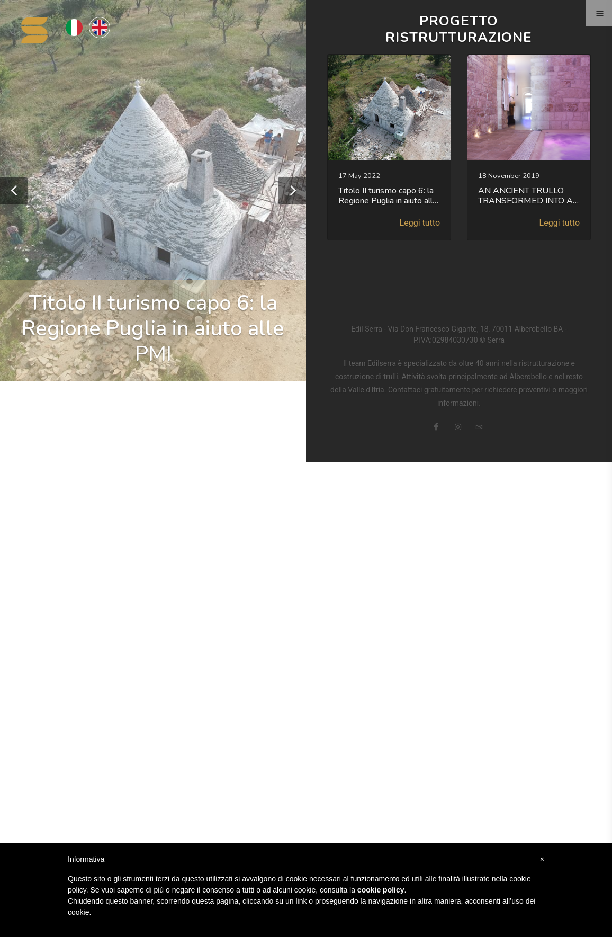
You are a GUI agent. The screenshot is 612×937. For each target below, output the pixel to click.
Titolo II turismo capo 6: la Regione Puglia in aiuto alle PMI (153, 328)
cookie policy (380, 890)
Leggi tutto (420, 223)
